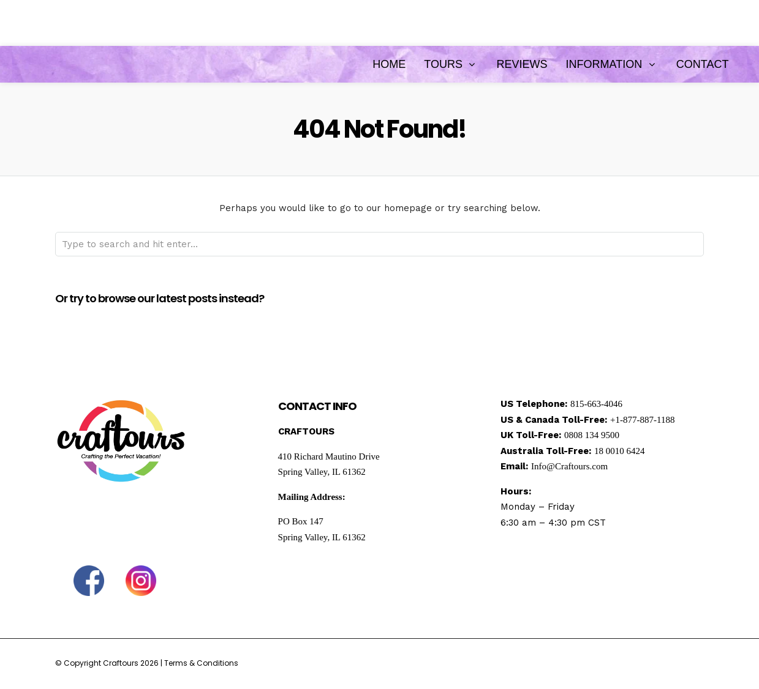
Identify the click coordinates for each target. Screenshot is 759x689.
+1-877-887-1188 (642, 420)
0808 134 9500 (591, 435)
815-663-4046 (596, 404)
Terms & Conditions (201, 663)
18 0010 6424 (619, 451)
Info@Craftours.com (569, 466)
